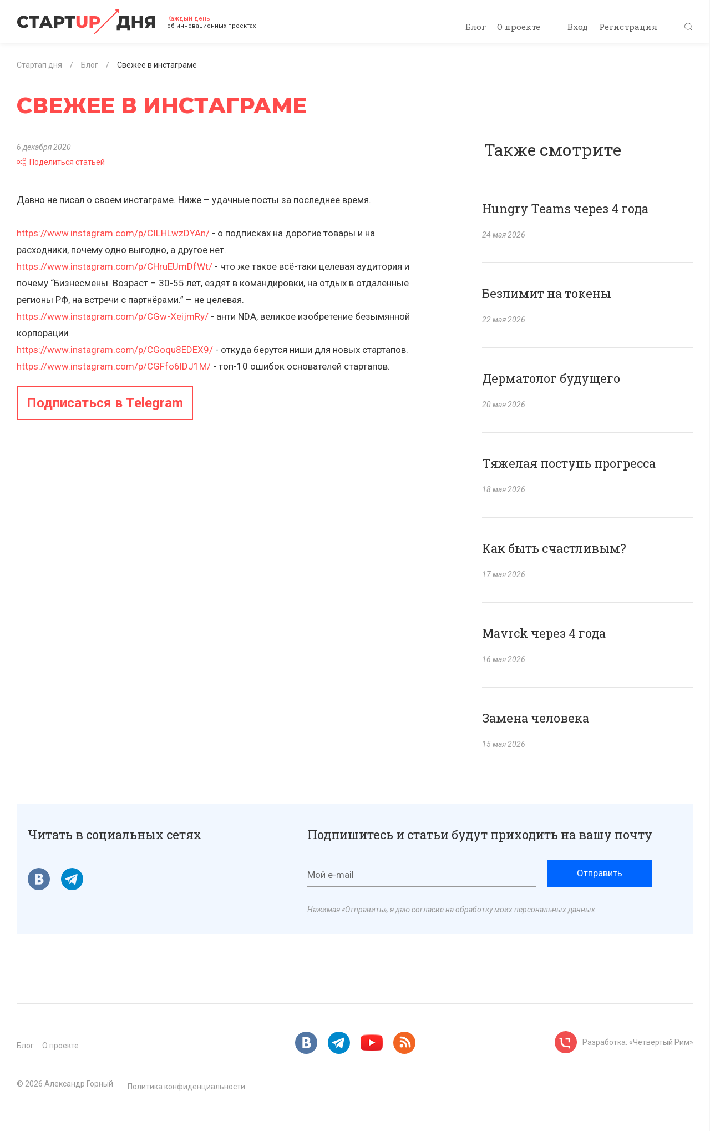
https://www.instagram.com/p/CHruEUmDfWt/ (114, 266)
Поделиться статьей (61, 162)
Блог (475, 26)
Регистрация (628, 26)
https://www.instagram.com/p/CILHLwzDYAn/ (113, 233)
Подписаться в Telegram (105, 403)
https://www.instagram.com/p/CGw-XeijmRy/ (113, 316)
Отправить (599, 872)
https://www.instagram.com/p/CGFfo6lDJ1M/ (114, 366)
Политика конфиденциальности (186, 1086)
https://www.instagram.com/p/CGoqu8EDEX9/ (115, 349)
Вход (577, 26)
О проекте (518, 26)
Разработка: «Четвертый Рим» (637, 1042)
